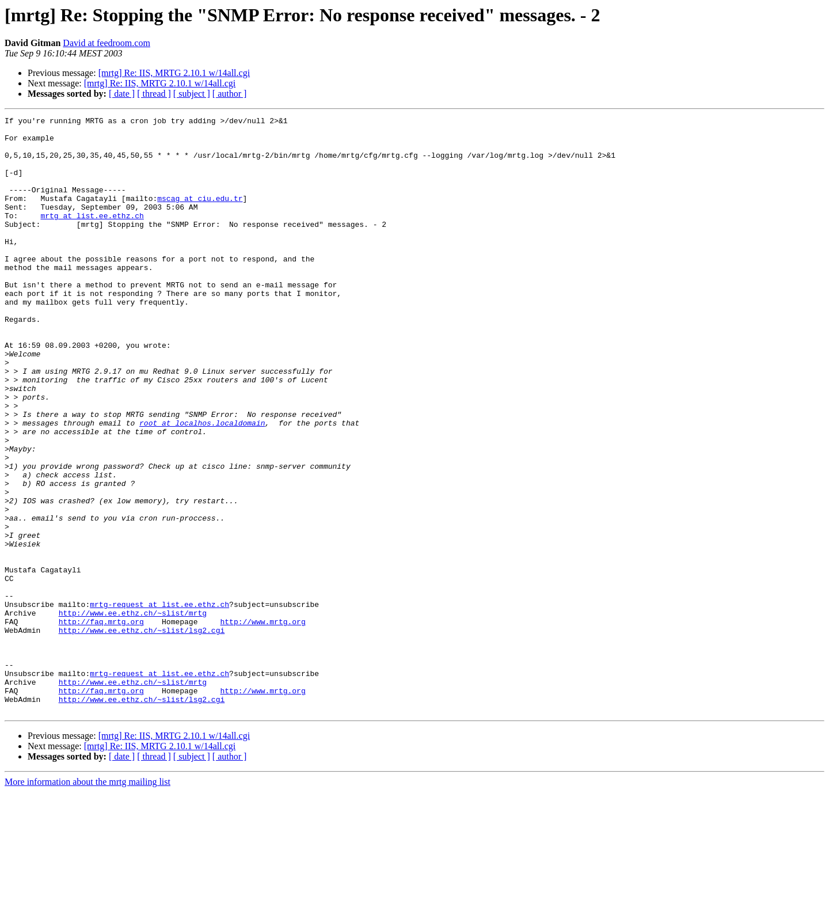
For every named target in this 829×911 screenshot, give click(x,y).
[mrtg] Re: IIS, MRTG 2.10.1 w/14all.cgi (174, 73)
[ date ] (122, 93)
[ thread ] (154, 93)
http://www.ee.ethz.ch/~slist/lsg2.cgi (142, 733)
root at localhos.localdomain (202, 485)
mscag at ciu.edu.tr (199, 215)
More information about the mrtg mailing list (87, 901)
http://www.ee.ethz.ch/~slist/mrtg (133, 713)
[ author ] (229, 93)
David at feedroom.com (106, 43)
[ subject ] (191, 93)
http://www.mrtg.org (262, 723)
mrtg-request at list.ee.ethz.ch (159, 702)
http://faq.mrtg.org (101, 723)
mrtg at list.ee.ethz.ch (91, 236)
